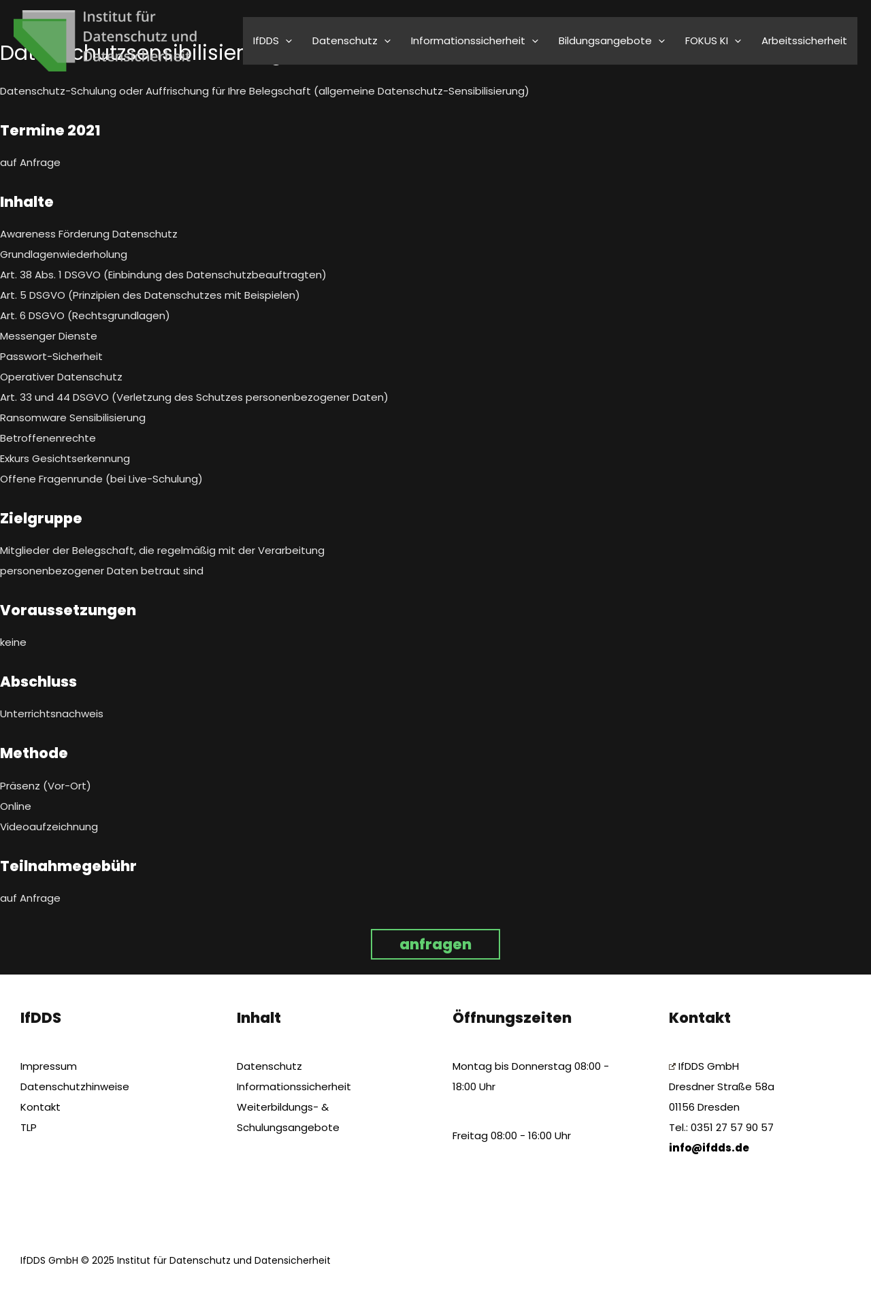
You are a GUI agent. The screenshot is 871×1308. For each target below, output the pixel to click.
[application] (285, 40)
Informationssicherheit (474, 40)
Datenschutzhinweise (74, 1086)
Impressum (48, 1066)
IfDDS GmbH (704, 1066)
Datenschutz (351, 40)
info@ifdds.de (709, 1148)
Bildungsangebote (612, 40)
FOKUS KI (713, 40)
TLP (28, 1127)
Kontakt (40, 1107)
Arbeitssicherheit (804, 40)
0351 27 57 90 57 (732, 1127)
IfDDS (272, 40)
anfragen (435, 944)
